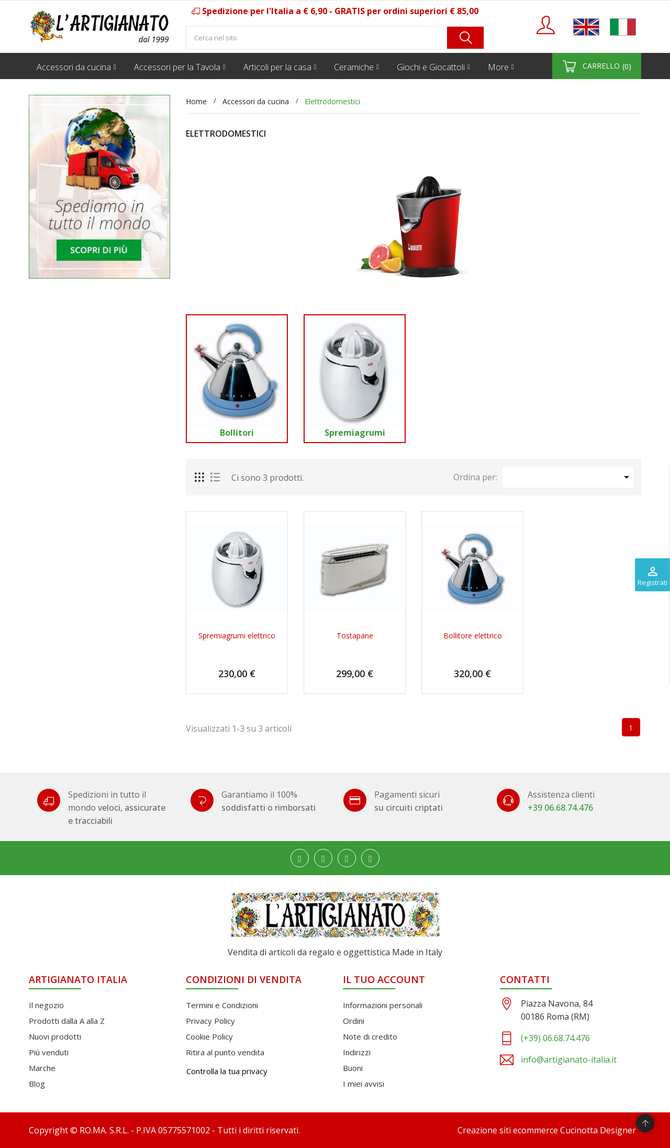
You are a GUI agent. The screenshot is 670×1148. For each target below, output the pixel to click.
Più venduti (49, 1052)
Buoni (353, 1068)
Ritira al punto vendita (225, 1052)
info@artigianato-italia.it (569, 1059)
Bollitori (237, 432)
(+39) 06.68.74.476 (555, 1038)
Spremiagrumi (355, 432)
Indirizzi (357, 1052)
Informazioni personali (382, 1005)
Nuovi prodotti (55, 1036)
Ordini (353, 1020)
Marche (42, 1068)
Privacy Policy (210, 1020)
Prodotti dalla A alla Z (67, 1020)
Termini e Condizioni (222, 1005)
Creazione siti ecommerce (507, 1130)
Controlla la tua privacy (226, 1071)
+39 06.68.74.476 (560, 807)
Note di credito (370, 1036)
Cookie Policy (209, 1036)
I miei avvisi (363, 1083)
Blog (37, 1083)
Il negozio (46, 1005)
